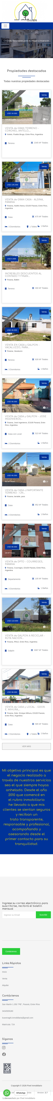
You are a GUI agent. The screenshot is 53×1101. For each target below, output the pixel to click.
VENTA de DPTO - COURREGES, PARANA (24, 562)
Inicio (4, 972)
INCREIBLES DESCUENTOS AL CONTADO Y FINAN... (23, 274)
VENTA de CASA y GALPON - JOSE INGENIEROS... (25, 417)
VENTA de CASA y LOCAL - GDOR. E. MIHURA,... (25, 708)
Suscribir (43, 915)
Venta (4, 978)
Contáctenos (11, 951)
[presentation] (23, 923)
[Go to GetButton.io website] (6, 1098)
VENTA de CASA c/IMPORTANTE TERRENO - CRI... (24, 491)
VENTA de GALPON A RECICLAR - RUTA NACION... (25, 636)
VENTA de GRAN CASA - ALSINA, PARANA (24, 200)
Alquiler (5, 985)
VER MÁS (26, 746)
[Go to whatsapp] (6, 1092)
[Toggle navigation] (5, 26)
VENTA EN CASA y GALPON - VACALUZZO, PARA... (22, 346)
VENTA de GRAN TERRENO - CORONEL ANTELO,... (22, 129)
